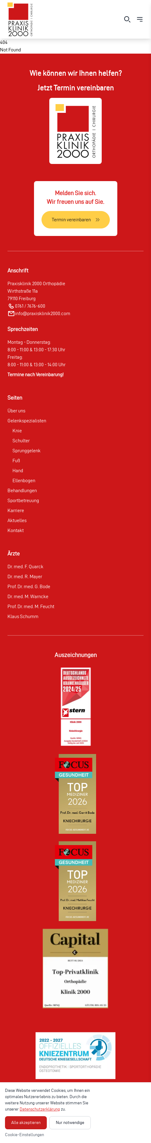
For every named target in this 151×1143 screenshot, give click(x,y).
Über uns (16, 410)
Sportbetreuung (23, 500)
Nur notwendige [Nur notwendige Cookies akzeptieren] (70, 1122)
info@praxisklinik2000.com (42, 313)
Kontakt (15, 530)
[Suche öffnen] (127, 19)
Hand (17, 470)
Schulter (21, 440)
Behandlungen (22, 490)
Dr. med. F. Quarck (25, 566)
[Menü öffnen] (140, 19)
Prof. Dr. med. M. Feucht (30, 606)
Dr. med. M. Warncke (27, 596)
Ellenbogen (23, 480)
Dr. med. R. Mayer (24, 576)
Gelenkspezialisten (26, 420)
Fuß (16, 460)
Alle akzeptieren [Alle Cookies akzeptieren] (26, 1122)
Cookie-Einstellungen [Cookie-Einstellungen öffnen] (24, 1134)
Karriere (15, 510)
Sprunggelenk (26, 450)
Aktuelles (17, 520)
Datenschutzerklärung (40, 1109)
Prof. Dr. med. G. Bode (28, 586)
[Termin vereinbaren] (75, 219)
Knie (17, 430)
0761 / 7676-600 (30, 306)
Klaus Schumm (22, 616)
